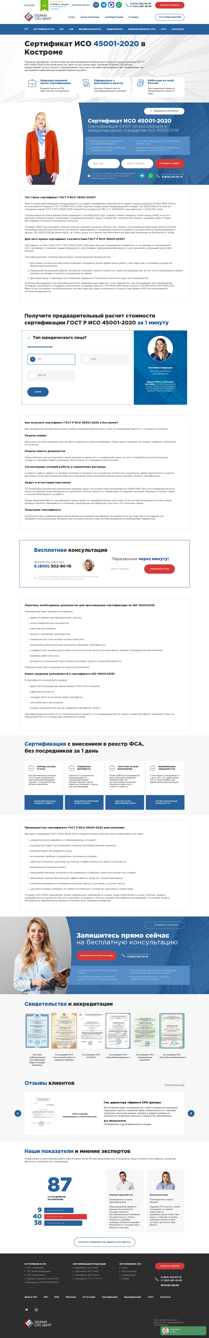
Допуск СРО (31, 1297)
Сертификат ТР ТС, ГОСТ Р (88, 1279)
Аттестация (89, 1297)
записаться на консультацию (96, 955)
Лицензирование (132, 1297)
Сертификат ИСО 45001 (87, 1275)
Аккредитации (114, 17)
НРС (46, 1297)
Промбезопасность (90, 29)
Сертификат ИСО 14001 (87, 1271)
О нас (71, 17)
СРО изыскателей (36, 1275)
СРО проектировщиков (38, 1271)
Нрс (62, 29)
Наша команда (89, 17)
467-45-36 (140, 6)
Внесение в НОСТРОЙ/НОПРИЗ (43, 1282)
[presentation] (18, 1113)
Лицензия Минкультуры (141, 29)
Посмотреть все (174, 1085)
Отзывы (133, 17)
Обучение (71, 1297)
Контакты (178, 29)
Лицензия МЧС (115, 29)
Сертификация (109, 1297)
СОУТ (163, 29)
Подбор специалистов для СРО (43, 1279)
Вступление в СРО (44, 29)
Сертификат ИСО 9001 (86, 1268)
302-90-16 (140, 4)
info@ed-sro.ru (80, 5)
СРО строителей (35, 1268)
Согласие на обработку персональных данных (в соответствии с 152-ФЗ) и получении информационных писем (112, 176)
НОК (71, 29)
